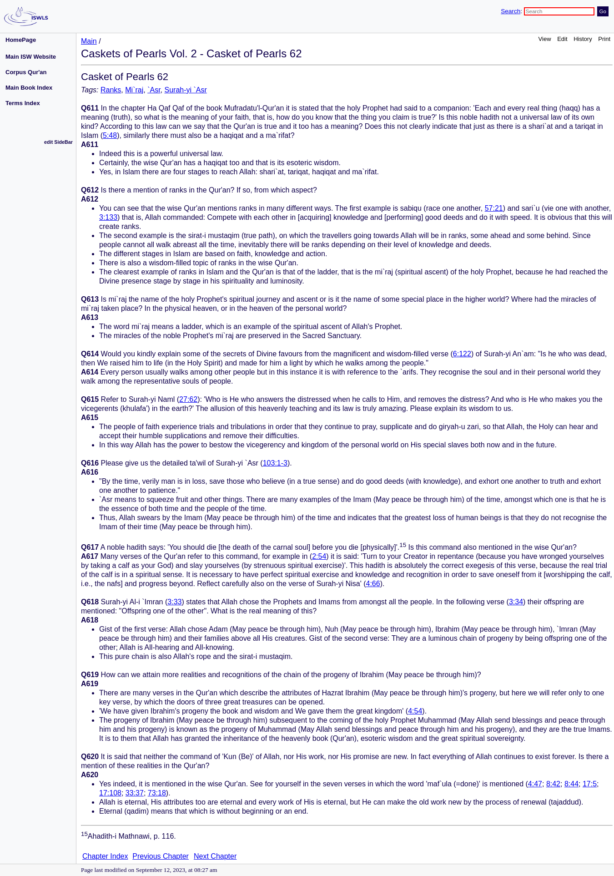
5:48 (110, 135)
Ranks (111, 90)
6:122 (462, 354)
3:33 (174, 602)
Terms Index (22, 103)
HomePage (20, 39)
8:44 (571, 784)
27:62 (188, 399)
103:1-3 (275, 463)
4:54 (415, 711)
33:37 (135, 793)
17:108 (110, 793)
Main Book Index (28, 87)
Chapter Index (105, 856)
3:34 (516, 602)
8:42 (553, 784)
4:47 (535, 784)
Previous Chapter (160, 856)
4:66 (373, 583)
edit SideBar (58, 142)
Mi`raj (134, 90)
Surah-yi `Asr (185, 90)
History (583, 38)
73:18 (157, 793)
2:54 (319, 556)
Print (604, 38)
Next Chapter (215, 856)
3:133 (108, 217)
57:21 (494, 208)
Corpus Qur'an (26, 72)
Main (89, 41)
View (545, 38)
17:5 (590, 784)
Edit (562, 38)
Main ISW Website (30, 56)
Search (510, 11)
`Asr (153, 90)
